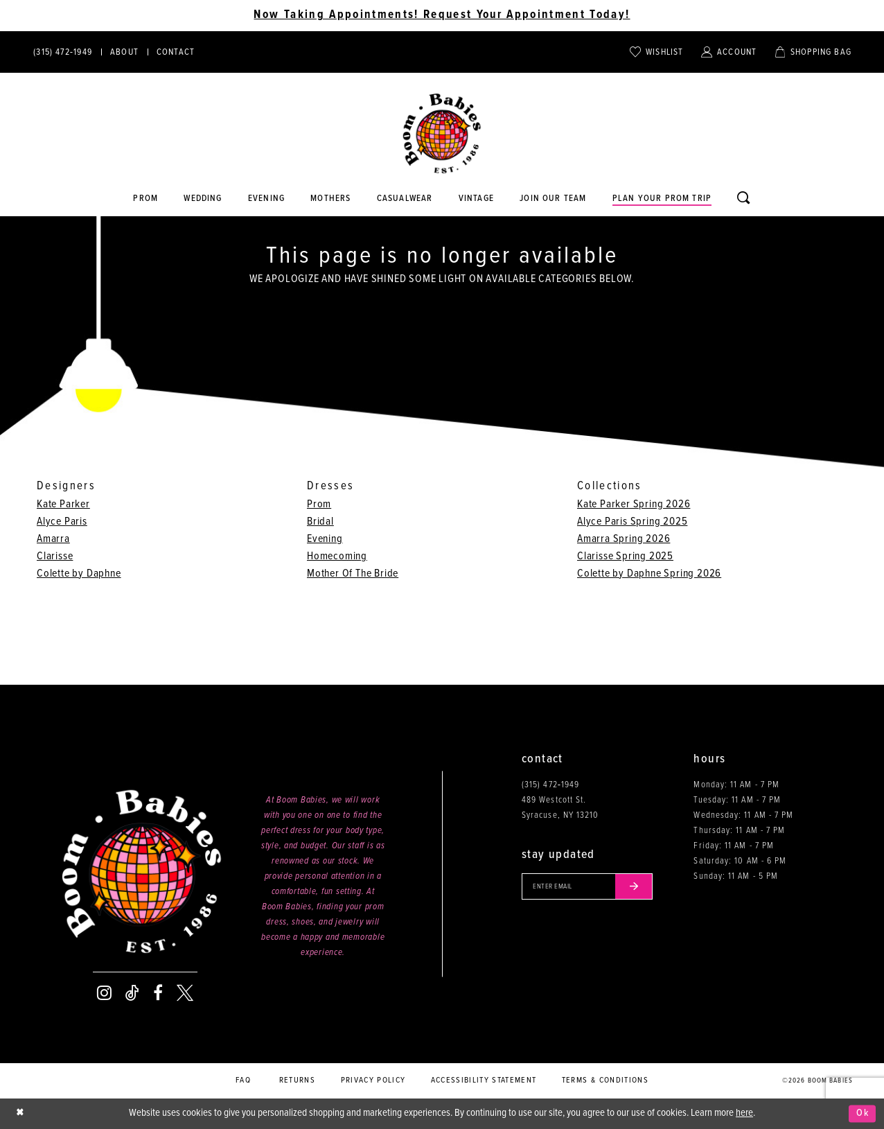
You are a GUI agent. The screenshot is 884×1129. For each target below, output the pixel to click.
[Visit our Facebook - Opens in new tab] (158, 993)
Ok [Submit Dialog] (862, 1114)
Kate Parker (63, 504)
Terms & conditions (605, 1080)
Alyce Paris (62, 521)
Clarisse (55, 556)
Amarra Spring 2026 (623, 539)
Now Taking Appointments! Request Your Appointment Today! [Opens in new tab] (442, 15)
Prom (319, 504)
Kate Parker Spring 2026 (633, 504)
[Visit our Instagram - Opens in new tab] (104, 993)
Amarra (53, 539)
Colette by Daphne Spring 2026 (649, 573)
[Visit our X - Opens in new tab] (185, 993)
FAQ (243, 1080)
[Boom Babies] (442, 133)
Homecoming (337, 556)
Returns (297, 1080)
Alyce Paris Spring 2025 (632, 521)
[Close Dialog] (20, 1113)
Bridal (320, 521)
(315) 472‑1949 (550, 785)
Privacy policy (373, 1080)
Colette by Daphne (79, 573)
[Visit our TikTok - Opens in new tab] (132, 993)
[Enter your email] (590, 887)
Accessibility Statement (484, 1080)
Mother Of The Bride (352, 573)
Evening (325, 539)
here (744, 1113)
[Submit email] (638, 887)
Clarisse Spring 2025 (625, 556)
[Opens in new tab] (404, 199)
